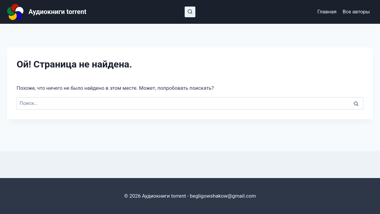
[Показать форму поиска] (190, 12)
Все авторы (356, 12)
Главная (327, 12)
